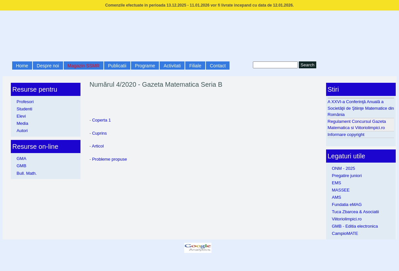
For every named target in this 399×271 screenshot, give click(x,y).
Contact (218, 65)
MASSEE (341, 190)
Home (22, 65)
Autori (22, 130)
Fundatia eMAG (347, 204)
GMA (22, 158)
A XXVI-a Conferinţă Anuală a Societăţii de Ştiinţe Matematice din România (361, 108)
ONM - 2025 (343, 168)
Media (22, 123)
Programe (145, 65)
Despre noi (48, 65)
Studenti (25, 108)
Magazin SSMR (84, 65)
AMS (336, 197)
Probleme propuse (109, 159)
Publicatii (117, 65)
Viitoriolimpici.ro (347, 218)
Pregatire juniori (347, 175)
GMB (22, 165)
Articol (98, 146)
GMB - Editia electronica (355, 226)
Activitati (172, 65)
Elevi (21, 116)
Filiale (195, 65)
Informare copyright (346, 134)
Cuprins (99, 133)
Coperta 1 (101, 120)
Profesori (25, 101)
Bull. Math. (27, 173)
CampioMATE (345, 233)
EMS (336, 182)
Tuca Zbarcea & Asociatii (355, 211)
